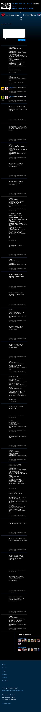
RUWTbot (11, 87)
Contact (4, 677)
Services (4, 668)
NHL (24, 3)
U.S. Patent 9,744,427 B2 (8, 697)
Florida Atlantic (29, 15)
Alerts (25, 8)
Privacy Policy (6, 703)
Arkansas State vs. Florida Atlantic (17, 82)
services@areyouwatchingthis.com (12, 690)
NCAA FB (36, 3)
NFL (13, 3)
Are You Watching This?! (6, 6)
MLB (16, 3)
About (31, 8)
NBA (20, 3)
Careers (4, 674)
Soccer (14, 6)
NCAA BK (29, 3)
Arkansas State (12, 15)
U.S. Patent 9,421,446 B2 (8, 694)
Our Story (5, 681)
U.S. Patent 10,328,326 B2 (9, 699)
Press (3, 671)
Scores (14, 8)
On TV (20, 8)
